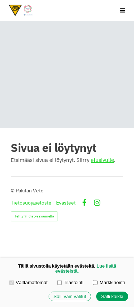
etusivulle (102, 160)
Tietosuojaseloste (31, 202)
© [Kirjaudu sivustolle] (13, 190)
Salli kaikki (112, 296)
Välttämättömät (28, 282)
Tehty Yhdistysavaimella (34, 216)
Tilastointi (70, 282)
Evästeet (66, 202)
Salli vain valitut (70, 296)
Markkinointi (109, 282)
